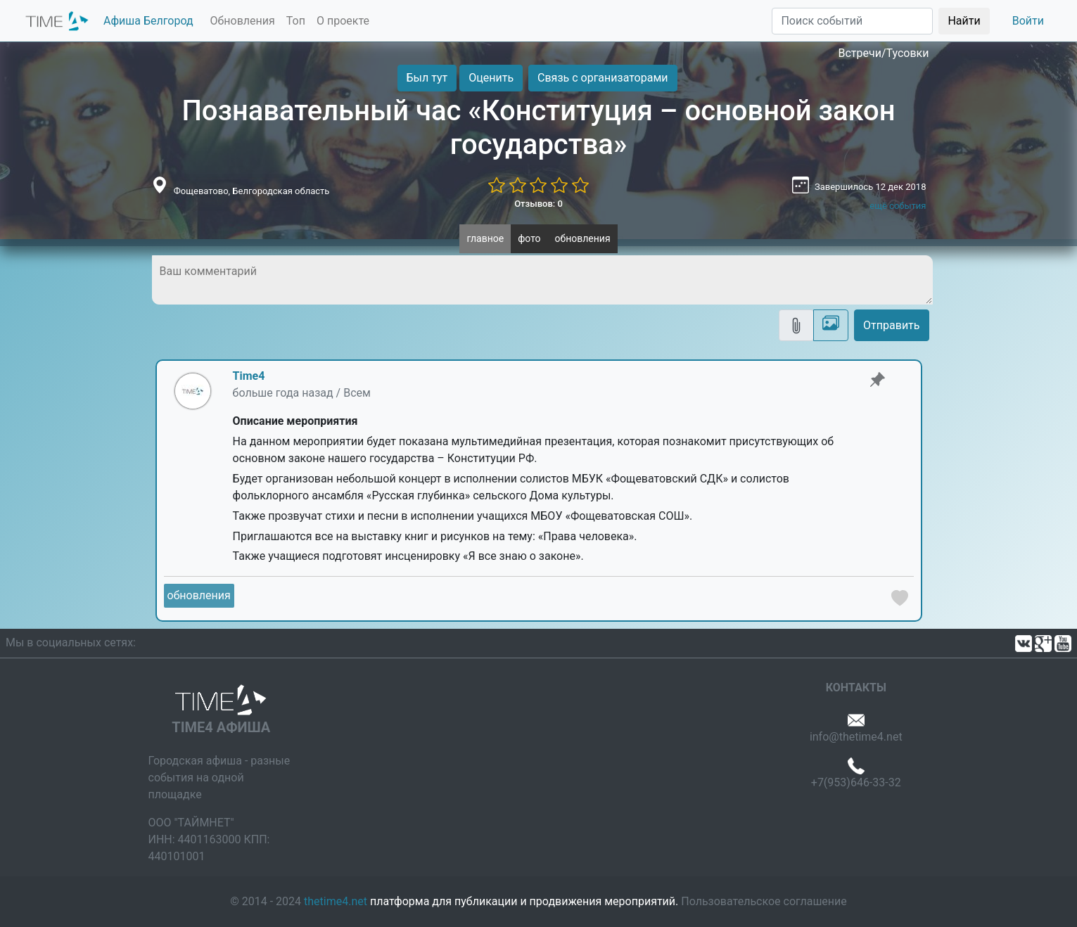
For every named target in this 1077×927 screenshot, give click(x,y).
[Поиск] (852, 21)
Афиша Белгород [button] (148, 20)
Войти (1028, 20)
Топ (295, 20)
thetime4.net (335, 901)
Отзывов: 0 (538, 203)
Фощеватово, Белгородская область (252, 191)
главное (485, 238)
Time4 (249, 376)
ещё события (897, 205)
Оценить (491, 77)
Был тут (427, 77)
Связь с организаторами (602, 77)
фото (529, 238)
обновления (583, 238)
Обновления (242, 20)
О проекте (343, 20)
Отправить (891, 325)
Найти (964, 20)
